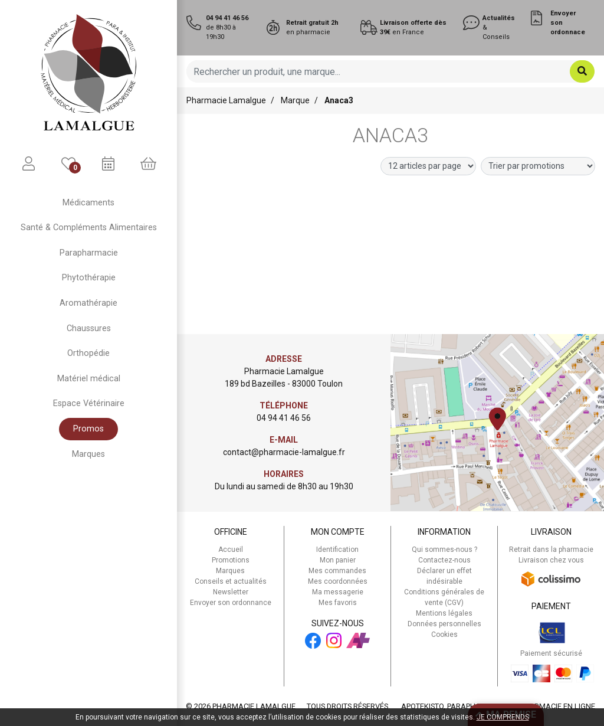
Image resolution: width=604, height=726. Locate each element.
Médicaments (88, 203)
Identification (337, 549)
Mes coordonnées (337, 581)
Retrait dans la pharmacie (551, 549)
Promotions (231, 560)
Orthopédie (88, 353)
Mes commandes (337, 571)
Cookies (444, 634)
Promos (88, 429)
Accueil (230, 549)
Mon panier (338, 560)
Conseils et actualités (231, 581)
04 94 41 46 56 (284, 418)
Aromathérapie (88, 303)
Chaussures (89, 328)
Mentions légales (444, 613)
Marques (88, 454)
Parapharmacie (89, 253)
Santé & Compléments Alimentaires (89, 228)
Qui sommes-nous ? (444, 549)
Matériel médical (88, 379)
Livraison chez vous (551, 560)
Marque (295, 100)
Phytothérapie (89, 278)
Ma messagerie (337, 592)
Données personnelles (444, 624)
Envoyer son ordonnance (230, 603)
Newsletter (230, 592)
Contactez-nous (444, 560)
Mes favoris (338, 603)
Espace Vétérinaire (88, 403)
